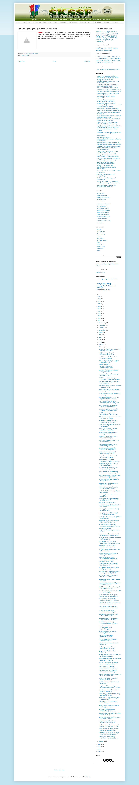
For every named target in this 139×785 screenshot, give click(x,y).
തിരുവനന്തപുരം (108, 40)
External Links (47, 22)
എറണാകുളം (106, 36)
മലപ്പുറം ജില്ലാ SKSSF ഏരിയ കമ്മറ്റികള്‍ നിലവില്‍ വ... (108, 429)
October (101, 327)
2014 (99, 318)
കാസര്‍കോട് (100, 32)
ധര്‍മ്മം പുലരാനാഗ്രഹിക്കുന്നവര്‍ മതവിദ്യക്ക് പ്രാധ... (108, 483)
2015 (99, 316)
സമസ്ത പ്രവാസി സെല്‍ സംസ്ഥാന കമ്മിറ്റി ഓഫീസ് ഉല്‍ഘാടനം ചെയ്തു (108, 155)
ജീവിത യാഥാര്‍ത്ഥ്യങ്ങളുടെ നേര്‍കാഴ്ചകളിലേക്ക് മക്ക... (107, 710)
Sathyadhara (100, 238)
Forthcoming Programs (34, 22)
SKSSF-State (116, 60)
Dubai (23, 55)
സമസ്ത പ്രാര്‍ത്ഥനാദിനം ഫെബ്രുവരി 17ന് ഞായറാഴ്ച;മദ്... (110, 655)
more (98, 250)
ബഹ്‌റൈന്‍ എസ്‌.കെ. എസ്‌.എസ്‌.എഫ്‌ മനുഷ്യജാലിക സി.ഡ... (109, 530)
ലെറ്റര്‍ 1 (98, 264)
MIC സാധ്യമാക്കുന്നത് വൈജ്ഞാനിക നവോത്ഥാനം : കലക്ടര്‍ (110, 417)
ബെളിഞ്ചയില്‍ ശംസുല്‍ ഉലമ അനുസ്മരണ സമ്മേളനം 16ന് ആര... (110, 686)
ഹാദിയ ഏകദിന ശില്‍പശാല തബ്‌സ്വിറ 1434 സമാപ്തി (107, 647)
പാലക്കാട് (114, 34)
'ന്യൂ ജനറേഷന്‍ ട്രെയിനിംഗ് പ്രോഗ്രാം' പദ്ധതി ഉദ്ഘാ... (107, 721)
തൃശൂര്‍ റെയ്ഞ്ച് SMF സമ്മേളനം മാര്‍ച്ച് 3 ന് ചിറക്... (109, 479)
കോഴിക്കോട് (100, 34)
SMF (100, 58)
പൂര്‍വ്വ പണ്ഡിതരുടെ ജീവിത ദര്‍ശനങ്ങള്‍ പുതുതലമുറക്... (108, 448)
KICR (98, 242)
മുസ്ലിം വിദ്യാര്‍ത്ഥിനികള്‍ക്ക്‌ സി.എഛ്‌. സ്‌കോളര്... (107, 357)
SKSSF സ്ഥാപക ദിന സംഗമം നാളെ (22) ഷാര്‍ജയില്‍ (109, 550)
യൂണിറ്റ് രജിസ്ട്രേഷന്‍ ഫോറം (109, 264)
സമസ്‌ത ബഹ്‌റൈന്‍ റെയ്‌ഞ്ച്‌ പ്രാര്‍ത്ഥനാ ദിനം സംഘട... (108, 421)
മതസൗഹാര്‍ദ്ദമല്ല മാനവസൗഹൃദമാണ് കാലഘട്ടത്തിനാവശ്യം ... (107, 366)
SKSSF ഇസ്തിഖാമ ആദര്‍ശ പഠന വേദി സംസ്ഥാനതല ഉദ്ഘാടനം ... (109, 476)
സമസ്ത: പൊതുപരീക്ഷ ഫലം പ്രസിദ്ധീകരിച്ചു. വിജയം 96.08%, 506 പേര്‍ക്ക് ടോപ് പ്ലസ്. (108, 81)
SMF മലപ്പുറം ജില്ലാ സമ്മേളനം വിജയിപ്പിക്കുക (108, 702)
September (102, 330)
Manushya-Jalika (107, 62)
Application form (100, 272)
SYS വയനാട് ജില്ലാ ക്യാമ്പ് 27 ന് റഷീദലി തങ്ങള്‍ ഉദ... (109, 441)
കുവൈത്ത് (108, 50)
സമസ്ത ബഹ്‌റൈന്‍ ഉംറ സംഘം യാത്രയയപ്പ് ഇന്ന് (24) (108, 444)
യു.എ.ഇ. (104, 48)
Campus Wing (101, 234)
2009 (99, 751)
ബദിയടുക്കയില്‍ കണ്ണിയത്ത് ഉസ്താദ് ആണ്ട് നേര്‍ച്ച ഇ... (109, 374)
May (100, 339)
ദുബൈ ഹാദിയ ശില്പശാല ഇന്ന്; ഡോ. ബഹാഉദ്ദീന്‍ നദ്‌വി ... (108, 663)
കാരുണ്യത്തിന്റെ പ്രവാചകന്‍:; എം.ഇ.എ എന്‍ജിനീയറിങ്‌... (108, 405)
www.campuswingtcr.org (104, 220)
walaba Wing (101, 231)
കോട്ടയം (98, 37)
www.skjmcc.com (102, 195)
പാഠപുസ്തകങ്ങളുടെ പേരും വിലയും (107, 279)
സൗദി (98, 48)
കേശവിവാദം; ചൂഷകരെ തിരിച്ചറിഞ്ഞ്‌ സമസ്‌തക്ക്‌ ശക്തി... (109, 583)
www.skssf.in (100, 202)
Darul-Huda (107, 60)
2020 (99, 304)
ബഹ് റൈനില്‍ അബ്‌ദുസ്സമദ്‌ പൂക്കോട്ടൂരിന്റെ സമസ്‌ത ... (107, 452)
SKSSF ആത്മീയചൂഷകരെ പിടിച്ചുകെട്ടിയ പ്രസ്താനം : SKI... (109, 413)
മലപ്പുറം (107, 34)
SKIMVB (118, 58)
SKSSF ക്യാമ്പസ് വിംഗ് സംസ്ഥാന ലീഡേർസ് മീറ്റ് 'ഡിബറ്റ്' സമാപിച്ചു (107, 123)
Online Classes (73, 22)
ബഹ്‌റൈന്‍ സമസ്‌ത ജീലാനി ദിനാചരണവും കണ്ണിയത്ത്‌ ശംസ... (109, 525)
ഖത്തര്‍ (115, 48)
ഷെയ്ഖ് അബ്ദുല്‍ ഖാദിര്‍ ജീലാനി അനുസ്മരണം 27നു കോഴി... (108, 554)
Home (18, 22)
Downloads (98, 22)
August (101, 332)
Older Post (87, 61)
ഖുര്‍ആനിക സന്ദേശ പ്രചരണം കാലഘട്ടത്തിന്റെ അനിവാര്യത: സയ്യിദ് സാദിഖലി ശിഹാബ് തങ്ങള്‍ (109, 105)
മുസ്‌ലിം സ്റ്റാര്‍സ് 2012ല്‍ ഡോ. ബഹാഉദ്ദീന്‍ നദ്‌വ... (108, 632)
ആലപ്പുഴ (105, 37)
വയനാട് (113, 32)
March (101, 344)
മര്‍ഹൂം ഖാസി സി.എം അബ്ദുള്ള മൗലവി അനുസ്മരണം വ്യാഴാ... (108, 595)
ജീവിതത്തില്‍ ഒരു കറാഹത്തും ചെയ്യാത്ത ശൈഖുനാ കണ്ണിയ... (109, 542)
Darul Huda (100, 244)
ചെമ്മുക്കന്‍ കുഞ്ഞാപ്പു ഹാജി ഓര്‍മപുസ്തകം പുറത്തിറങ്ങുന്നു (106, 100)
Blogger (88, 777)
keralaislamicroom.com (103, 216)
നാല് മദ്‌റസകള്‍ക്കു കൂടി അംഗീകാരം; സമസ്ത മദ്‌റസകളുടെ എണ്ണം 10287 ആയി (109, 109)
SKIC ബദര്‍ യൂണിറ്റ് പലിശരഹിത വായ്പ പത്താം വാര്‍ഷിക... (108, 487)
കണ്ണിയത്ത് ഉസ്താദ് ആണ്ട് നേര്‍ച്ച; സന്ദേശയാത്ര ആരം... (108, 437)
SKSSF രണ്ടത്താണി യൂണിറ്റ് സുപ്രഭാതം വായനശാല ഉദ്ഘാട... (110, 378)
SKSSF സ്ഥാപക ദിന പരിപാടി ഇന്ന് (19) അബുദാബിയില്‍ (109, 587)
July (100, 335)
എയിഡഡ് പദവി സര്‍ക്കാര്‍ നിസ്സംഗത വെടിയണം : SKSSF (109, 717)
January (101, 741)
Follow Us (115, 22)
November (102, 325)
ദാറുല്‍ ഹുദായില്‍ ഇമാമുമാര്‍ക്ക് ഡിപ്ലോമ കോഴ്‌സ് (108, 576)
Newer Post (21, 61)
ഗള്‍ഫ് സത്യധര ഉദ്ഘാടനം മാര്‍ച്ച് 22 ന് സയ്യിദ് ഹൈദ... (110, 591)
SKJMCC (111, 58)
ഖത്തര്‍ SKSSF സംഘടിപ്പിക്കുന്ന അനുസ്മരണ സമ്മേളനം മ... (108, 433)
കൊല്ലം (99, 40)
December (102, 323)
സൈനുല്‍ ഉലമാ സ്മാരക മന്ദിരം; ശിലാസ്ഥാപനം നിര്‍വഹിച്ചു (106, 185)
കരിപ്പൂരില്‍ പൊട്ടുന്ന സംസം (107, 502)
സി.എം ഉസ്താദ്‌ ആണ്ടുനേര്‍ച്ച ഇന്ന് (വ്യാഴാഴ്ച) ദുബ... (108, 361)
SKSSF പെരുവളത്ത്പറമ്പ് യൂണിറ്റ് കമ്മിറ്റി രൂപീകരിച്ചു (109, 568)
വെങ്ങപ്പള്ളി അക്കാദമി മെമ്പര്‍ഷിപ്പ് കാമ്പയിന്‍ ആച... (109, 509)
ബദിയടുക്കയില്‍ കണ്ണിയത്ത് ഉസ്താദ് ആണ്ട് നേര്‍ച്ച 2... (109, 499)
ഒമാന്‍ (110, 48)
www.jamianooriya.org (103, 197)
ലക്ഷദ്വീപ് (99, 41)
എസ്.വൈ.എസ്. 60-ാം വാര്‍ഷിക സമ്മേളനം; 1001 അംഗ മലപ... (108, 409)
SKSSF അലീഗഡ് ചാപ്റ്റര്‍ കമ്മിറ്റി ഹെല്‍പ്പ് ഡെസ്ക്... (108, 564)
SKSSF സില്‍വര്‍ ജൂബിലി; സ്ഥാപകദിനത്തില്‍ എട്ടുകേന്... (108, 622)
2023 (99, 296)
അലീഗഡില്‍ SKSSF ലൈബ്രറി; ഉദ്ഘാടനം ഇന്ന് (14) (108, 678)
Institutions (63, 22)
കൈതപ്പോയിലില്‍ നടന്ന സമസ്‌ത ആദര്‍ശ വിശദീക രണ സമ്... (109, 398)
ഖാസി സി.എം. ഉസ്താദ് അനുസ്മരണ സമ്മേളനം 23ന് (109, 698)
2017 (99, 311)
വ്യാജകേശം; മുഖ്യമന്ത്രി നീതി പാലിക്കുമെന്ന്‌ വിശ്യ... (108, 615)
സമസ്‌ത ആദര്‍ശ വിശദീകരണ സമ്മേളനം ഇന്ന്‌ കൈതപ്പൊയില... (109, 402)
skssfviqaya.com (101, 199)
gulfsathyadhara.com (103, 214)
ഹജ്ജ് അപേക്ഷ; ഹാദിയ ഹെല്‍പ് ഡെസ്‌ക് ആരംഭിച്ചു (108, 690)
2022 (99, 299)
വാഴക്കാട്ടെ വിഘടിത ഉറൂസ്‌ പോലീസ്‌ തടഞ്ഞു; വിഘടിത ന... (109, 349)
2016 (99, 313)
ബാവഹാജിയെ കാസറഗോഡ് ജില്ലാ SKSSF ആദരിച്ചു (109, 713)
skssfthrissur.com (102, 218)
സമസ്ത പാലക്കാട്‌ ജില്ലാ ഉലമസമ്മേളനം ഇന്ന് (106, 635)
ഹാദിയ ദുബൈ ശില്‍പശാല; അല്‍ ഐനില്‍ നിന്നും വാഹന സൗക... (109, 725)
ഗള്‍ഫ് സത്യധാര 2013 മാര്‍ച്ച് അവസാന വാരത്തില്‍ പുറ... (108, 671)
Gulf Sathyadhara (102, 240)
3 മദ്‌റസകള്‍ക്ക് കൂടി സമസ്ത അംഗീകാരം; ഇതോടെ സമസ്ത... (108, 737)
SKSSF (56, 22)
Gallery (90, 22)
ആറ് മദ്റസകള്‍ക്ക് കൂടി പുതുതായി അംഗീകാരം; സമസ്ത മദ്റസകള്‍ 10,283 (108, 182)
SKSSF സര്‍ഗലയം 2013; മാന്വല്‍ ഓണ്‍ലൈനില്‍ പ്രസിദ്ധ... (108, 729)
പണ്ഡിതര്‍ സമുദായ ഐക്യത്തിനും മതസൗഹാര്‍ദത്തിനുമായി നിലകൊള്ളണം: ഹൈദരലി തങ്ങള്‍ (108, 86)
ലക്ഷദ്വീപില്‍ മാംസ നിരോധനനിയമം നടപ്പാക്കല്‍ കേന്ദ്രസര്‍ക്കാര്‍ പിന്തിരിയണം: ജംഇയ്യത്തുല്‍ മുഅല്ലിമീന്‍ (108, 96)
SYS (97, 58)
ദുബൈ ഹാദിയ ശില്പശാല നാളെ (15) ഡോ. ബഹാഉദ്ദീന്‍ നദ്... (110, 674)
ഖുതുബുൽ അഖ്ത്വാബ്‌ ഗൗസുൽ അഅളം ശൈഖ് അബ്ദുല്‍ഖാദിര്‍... (109, 534)
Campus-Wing (115, 56)
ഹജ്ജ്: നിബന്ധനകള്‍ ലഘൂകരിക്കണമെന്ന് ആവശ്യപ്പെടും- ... (105, 627)
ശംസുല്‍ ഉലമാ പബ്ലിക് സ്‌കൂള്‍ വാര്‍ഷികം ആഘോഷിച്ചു (108, 513)
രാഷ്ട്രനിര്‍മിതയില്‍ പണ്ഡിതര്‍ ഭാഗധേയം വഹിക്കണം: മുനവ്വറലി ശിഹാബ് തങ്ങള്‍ (109, 90)
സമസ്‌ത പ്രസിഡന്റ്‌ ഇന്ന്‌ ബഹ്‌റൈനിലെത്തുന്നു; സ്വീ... (108, 667)
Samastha (83, 22)
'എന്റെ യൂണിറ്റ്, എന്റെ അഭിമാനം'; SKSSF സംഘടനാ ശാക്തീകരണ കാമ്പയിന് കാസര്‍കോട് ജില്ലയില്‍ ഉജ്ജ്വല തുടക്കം (109, 128)
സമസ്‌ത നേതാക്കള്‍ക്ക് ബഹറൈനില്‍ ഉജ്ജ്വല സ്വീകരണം (110, 659)
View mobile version (59, 770)
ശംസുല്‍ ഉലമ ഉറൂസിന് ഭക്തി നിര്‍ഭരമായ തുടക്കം (107, 639)
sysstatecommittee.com (103, 204)
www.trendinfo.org (102, 206)
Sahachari (98, 62)
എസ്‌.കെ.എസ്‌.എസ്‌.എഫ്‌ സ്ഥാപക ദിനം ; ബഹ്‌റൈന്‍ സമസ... (109, 603)
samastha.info (101, 193)
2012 (99, 744)
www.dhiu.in (100, 223)
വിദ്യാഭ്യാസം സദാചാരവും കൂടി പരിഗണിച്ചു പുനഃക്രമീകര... (109, 733)
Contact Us (107, 22)
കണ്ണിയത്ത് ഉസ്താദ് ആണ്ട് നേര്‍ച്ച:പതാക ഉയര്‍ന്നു (106, 353)
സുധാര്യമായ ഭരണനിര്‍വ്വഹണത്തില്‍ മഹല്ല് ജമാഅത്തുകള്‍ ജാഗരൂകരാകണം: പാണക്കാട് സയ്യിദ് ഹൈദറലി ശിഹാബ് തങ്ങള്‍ (109, 118)
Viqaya (99, 236)
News (23, 22)
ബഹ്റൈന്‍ (99, 50)
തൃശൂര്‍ (98, 36)
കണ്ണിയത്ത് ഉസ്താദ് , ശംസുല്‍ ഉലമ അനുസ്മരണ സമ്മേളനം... (109, 521)
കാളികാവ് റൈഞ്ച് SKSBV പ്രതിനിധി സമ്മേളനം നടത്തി (110, 386)
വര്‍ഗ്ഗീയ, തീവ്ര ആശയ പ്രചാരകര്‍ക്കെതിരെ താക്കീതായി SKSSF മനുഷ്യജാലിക (109, 139)
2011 (99, 746)
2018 (99, 308)
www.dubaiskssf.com (103, 212)
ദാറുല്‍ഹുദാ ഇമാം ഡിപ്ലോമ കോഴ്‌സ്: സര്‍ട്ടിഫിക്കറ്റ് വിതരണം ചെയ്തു (108, 159)
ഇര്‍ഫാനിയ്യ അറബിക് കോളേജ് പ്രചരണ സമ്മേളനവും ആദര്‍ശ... (109, 472)
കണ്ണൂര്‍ (107, 32)
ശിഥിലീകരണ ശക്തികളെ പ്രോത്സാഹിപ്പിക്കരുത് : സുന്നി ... (109, 460)
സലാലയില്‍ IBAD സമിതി (106, 561)
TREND (98, 56)
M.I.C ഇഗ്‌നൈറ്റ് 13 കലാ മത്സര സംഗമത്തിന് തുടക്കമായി (108, 468)
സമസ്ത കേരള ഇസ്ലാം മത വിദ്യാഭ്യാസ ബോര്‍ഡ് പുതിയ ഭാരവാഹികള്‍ (106, 167)
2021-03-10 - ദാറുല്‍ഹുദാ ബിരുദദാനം (108, 69)
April (100, 342)
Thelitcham (100, 248)
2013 (99, 320)
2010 (99, 749)
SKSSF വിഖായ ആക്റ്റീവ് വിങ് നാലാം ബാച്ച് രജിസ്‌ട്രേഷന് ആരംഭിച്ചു (107, 152)
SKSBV (105, 58)
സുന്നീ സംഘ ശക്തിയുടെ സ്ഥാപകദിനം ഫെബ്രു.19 (107, 611)
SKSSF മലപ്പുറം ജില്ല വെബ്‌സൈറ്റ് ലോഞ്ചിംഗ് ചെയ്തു (109, 694)
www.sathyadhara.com (103, 210)
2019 (99, 306)
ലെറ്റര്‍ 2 (98, 265)
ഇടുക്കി (113, 36)
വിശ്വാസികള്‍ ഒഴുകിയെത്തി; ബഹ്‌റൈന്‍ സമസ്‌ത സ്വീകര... (109, 599)
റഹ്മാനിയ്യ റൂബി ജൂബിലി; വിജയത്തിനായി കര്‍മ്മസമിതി (108, 557)
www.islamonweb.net (103, 208)
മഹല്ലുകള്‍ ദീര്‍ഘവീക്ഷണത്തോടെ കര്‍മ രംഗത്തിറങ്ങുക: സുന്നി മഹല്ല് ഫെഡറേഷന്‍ (109, 134)
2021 (99, 301)
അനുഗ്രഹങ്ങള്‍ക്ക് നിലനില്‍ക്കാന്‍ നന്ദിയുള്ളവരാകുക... (109, 706)
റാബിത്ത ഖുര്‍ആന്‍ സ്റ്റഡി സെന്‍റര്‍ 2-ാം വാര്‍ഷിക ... (109, 382)
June (100, 337)
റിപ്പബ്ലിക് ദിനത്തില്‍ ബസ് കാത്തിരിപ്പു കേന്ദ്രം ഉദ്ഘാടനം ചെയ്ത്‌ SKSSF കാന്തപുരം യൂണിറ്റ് (108, 148)
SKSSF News (101, 246)
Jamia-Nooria (99, 60)
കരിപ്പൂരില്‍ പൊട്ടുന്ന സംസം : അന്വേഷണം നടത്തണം (107, 546)
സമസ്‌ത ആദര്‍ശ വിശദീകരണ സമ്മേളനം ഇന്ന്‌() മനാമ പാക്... (108, 607)
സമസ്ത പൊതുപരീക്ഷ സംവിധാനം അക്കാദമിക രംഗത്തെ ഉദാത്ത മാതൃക (108, 76)
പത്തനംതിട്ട (113, 37)
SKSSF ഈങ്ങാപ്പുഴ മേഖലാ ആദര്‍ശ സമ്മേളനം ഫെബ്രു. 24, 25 (109, 572)
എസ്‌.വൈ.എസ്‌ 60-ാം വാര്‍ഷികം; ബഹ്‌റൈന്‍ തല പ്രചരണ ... (108, 618)
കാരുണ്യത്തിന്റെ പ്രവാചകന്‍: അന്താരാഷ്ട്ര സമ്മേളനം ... (108, 456)
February (101, 347)
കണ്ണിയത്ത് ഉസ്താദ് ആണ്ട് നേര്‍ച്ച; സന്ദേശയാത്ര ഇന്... (108, 464)
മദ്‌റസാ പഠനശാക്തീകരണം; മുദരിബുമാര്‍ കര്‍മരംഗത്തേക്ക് (106, 162)
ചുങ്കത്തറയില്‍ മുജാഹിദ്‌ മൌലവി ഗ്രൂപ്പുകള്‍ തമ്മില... (108, 370)
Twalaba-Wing (105, 56)
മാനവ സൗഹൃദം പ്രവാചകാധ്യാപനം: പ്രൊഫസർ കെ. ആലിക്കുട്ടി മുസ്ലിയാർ (109, 143)
